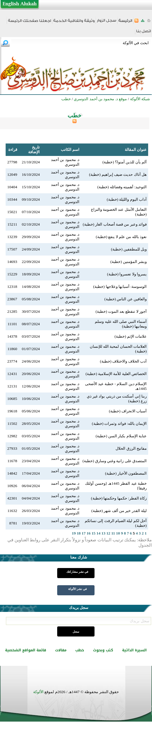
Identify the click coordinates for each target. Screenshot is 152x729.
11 (113, 533)
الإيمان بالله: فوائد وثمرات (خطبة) (119, 423)
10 (118, 533)
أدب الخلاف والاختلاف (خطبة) (123, 361)
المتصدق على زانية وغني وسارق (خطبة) (114, 461)
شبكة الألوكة (140, 99)
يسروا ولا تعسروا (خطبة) (127, 274)
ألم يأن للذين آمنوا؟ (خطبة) (125, 162)
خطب (79, 650)
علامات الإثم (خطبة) (130, 336)
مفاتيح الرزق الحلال (131, 448)
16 (88, 533)
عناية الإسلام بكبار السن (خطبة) (121, 436)
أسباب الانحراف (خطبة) (128, 411)
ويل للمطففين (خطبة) (129, 249)
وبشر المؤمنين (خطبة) (128, 261)
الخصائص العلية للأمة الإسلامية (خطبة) (116, 373)
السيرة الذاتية (134, 650)
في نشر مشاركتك (77, 571)
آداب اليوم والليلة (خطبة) (127, 199)
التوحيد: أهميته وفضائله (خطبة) (122, 187)
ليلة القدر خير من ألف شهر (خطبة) (119, 510)
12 (108, 533)
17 (84, 533)
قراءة (12, 149)
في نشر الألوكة (77, 589)
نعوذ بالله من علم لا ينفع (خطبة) (121, 237)
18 (79, 533)
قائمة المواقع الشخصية (25, 650)
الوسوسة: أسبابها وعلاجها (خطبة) (120, 286)
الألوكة (38, 692)
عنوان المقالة (136, 149)
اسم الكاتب (70, 149)
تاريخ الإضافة (34, 149)
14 (98, 533)
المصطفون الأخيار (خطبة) (126, 473)
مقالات (60, 650)
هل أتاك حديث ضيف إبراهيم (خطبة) (118, 174)
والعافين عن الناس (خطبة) (125, 299)
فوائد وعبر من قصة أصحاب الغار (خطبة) (115, 224)
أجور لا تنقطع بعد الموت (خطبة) (121, 311)
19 (74, 533)
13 (103, 533)
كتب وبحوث (103, 650)
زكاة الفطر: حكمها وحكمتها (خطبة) (119, 498)
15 (93, 533)
